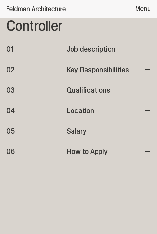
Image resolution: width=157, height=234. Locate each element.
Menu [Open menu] (142, 8)
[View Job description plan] (78, 49)
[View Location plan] (78, 110)
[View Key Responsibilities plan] (78, 69)
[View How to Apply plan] (78, 151)
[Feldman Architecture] (36, 8)
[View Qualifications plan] (78, 90)
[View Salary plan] (78, 131)
